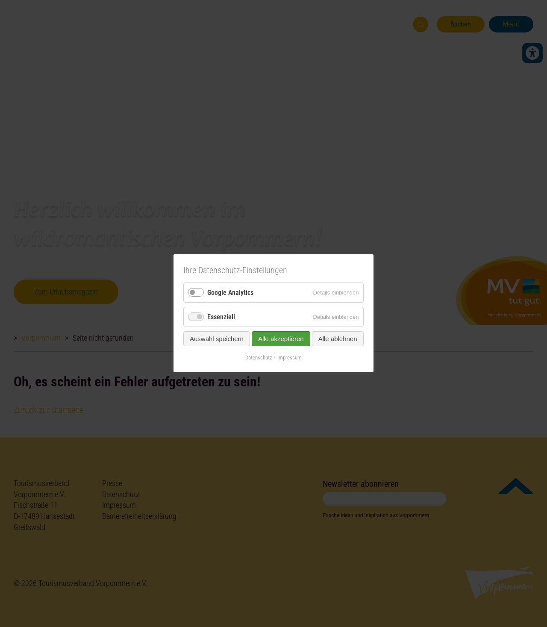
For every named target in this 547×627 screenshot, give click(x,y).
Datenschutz (258, 358)
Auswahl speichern (217, 339)
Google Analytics (230, 292)
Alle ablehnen (337, 339)
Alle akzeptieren (281, 339)
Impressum (289, 358)
